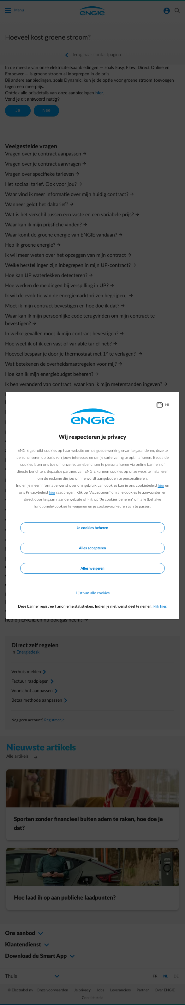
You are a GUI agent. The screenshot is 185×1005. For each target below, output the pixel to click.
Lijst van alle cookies (93, 593)
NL (167, 405)
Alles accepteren (92, 548)
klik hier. (160, 606)
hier (161, 485)
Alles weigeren (92, 568)
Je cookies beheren (92, 528)
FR (159, 405)
